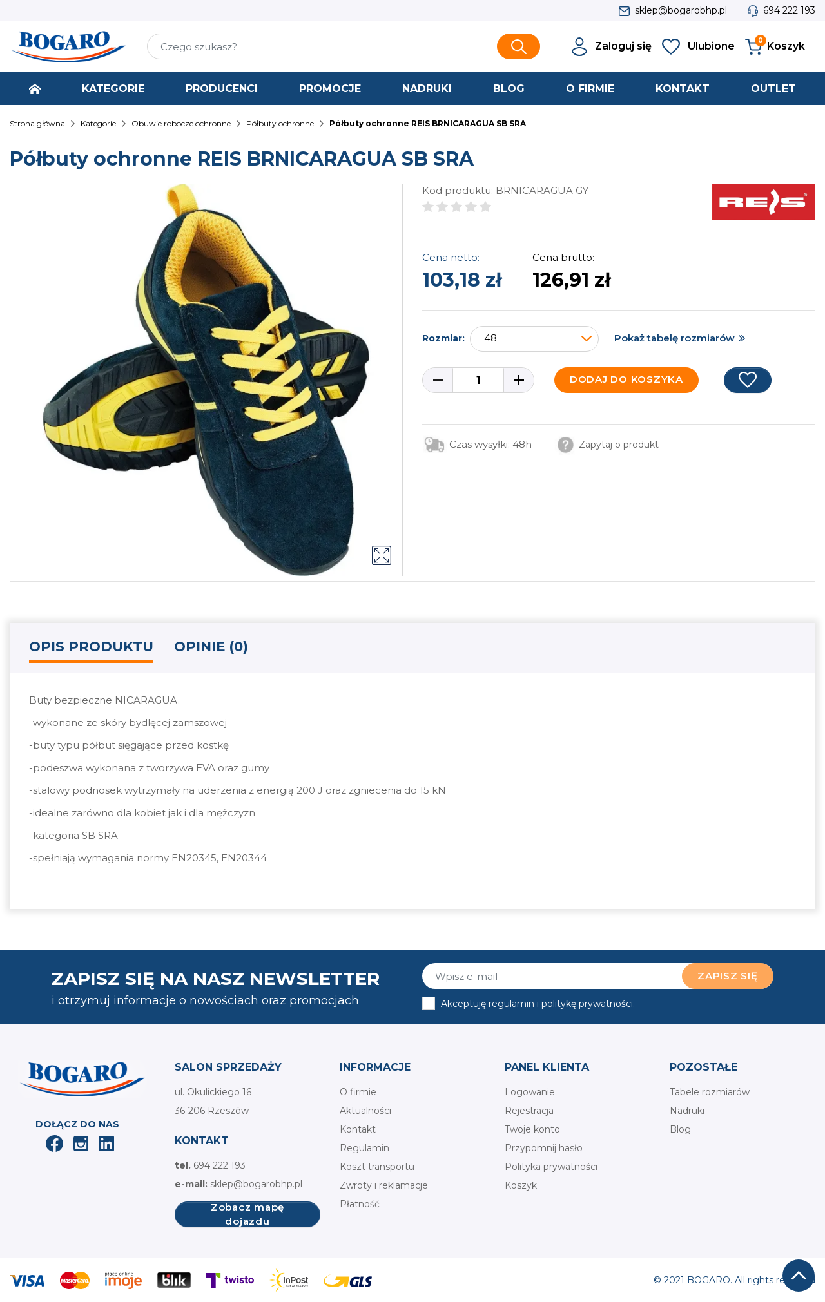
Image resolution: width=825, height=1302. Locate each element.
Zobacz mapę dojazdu (247, 1214)
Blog (680, 1129)
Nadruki (687, 1110)
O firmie (358, 1092)
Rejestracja (529, 1110)
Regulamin (364, 1148)
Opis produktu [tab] (91, 646)
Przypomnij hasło (544, 1148)
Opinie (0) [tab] (211, 646)
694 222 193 (789, 10)
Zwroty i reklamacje (384, 1185)
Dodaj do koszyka (626, 379)
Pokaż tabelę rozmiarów (674, 338)
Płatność (360, 1204)
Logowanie (530, 1092)
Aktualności (365, 1110)
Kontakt (358, 1129)
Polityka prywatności (551, 1167)
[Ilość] (478, 380)
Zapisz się (727, 976)
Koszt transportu (377, 1167)
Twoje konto (532, 1129)
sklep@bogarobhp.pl (681, 10)
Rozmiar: (443, 338)
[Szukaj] (343, 46)
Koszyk (521, 1185)
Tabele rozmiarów (710, 1092)
